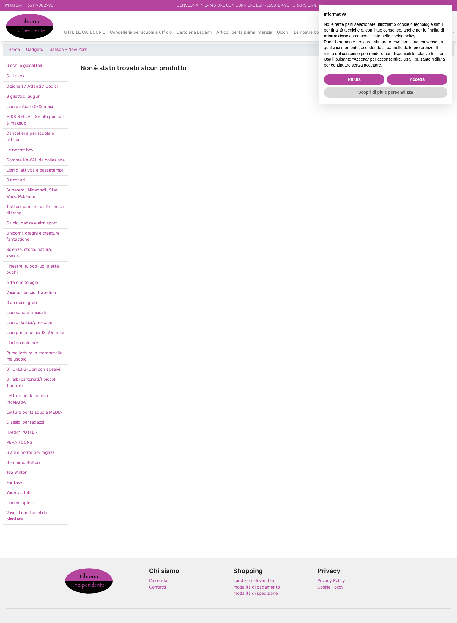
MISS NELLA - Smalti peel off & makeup (35, 120)
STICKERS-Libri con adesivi (33, 369)
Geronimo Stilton (23, 463)
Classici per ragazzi (25, 422)
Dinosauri (15, 180)
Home (14, 50)
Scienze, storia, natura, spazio (29, 253)
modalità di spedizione (255, 593)
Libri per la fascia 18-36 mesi (35, 333)
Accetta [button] (417, 79)
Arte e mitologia (22, 283)
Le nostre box (307, 32)
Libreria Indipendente (89, 581)
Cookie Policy (330, 587)
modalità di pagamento (256, 587)
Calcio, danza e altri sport (31, 223)
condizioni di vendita (253, 581)
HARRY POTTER (21, 432)
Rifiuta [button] (354, 79)
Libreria (13, 17)
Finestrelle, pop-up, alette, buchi (33, 269)
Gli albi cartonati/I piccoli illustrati (31, 382)
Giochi (283, 32)
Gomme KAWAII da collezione (35, 160)
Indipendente (19, 29)
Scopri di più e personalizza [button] (385, 92)
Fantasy (14, 483)
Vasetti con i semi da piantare (26, 516)
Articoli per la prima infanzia (244, 32)
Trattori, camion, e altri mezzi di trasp (35, 210)
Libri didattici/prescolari (29, 323)
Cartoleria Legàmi (194, 32)
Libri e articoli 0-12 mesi (29, 107)
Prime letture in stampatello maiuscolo (34, 356)
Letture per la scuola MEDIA (34, 412)
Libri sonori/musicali (26, 313)
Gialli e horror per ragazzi (30, 453)
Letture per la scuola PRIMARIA (27, 399)
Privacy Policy (331, 581)
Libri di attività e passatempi (34, 170)
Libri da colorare (22, 343)
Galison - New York (68, 50)
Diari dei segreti (21, 303)
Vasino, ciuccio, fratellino (31, 293)
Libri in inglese (20, 503)
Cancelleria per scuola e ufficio (141, 32)
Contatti (157, 587)
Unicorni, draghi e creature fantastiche (32, 236)
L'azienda (158, 581)
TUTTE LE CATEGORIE (83, 32)
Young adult (18, 493)
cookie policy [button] (403, 36)
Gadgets (34, 50)
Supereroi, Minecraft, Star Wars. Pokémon (31, 193)
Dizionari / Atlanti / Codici (32, 86)
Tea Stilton (17, 473)
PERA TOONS (19, 442)
